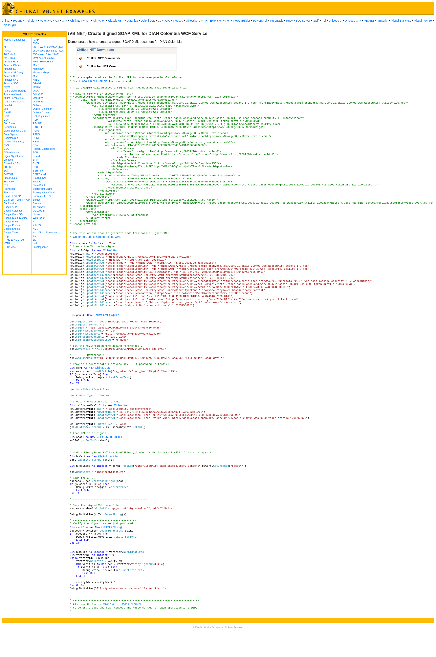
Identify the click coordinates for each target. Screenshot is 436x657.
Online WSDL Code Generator (122, 604)
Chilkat (6, 20)
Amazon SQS (11, 83)
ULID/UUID (39, 210)
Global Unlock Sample (93, 81)
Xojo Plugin (9, 25)
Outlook (37, 105)
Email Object (10, 178)
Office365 (38, 94)
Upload (37, 214)
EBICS (7, 167)
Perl (228, 20)
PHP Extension (212, 20)
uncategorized (40, 247)
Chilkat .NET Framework (103, 58)
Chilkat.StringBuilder (109, 436)
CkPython (99, 20)
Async (7, 87)
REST (36, 138)
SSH (35, 167)
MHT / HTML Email (43, 61)
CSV (6, 119)
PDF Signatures (41, 116)
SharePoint (39, 185)
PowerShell (260, 20)
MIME (36, 65)
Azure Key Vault (12, 94)
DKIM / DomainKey (14, 141)
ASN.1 (7, 50)
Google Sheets (12, 228)
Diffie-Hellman (11, 152)
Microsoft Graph (41, 72)
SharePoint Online (42, 188)
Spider (36, 199)
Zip (34, 239)
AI (5, 47)
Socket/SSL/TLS (42, 196)
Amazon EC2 (11, 61)
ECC (6, 170)
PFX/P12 (38, 123)
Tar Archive (39, 207)
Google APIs (10, 207)
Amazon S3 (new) (13, 72)
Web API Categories (14, 39)
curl (35, 243)
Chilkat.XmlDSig (111, 527)
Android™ (31, 20)
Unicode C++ (353, 20)
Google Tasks (11, 232)
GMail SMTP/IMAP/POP (17, 199)
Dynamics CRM (12, 163)
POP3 (36, 130)
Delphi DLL (148, 20)
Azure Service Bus (14, 98)
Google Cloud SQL (14, 214)
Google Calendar (13, 210)
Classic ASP (116, 20)
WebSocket (39, 218)
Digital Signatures (13, 156)
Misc (35, 76)
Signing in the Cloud (44, 192)
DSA (6, 148)
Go (159, 20)
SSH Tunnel (39, 174)
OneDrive (38, 98)
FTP (6, 185)
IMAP (36, 39)
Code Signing (11, 134)
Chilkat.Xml (110, 250)
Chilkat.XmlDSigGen (106, 315)
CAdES (8, 112)
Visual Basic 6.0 (401, 20)
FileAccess (9, 188)
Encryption (9, 181)
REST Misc (39, 141)
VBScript (382, 20)
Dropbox (8, 159)
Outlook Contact (41, 112)
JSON (36, 43)
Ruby (289, 20)
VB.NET (369, 20)
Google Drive (11, 221)
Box (6, 108)
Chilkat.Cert (102, 367)
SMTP (36, 163)
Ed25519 (8, 174)
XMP (35, 236)
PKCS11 (37, 127)
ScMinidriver (39, 178)
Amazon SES (11, 76)
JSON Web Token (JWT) (46, 54)
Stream (37, 203)
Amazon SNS (11, 79)
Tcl (324, 20)
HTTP (7, 243)
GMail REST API (12, 196)
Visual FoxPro (423, 20)
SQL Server (303, 20)
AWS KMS (9, 54)
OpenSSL (38, 101)
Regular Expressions (44, 148)
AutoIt (44, 20)
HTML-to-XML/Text (14, 239)
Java (167, 20)
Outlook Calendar (42, 108)
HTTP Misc (10, 247)
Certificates (10, 127)
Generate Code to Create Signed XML (97, 236)
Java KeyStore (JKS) (44, 58)
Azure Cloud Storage (15, 90)
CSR (6, 116)
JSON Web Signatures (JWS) (49, 50)
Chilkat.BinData (108, 456)
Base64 (8, 105)
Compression (11, 138)
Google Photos (12, 225)
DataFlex (132, 20)
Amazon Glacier (12, 65)
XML (35, 228)
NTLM (36, 79)
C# (57, 20)
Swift (316, 20)
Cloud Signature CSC (15, 130)
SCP (35, 152)
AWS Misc (9, 58)
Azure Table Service (14, 101)
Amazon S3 (10, 68)
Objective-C (193, 20)
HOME (17, 20)
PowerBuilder (241, 20)
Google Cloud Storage (16, 218)
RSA (35, 145)
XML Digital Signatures (45, 232)
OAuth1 (37, 83)
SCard (36, 156)
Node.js (178, 20)
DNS (6, 145)
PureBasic (276, 20)
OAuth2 (37, 87)
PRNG (36, 134)
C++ (64, 20)
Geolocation (10, 203)
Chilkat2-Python (80, 20)
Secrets (37, 181)
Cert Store (9, 123)
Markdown (38, 68)
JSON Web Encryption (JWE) (48, 47)
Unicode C (335, 20)
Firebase (8, 192)
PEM (35, 119)
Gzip (6, 236)
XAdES (37, 225)
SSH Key (38, 170)
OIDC (36, 90)
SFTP (36, 159)
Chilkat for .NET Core (101, 66)
